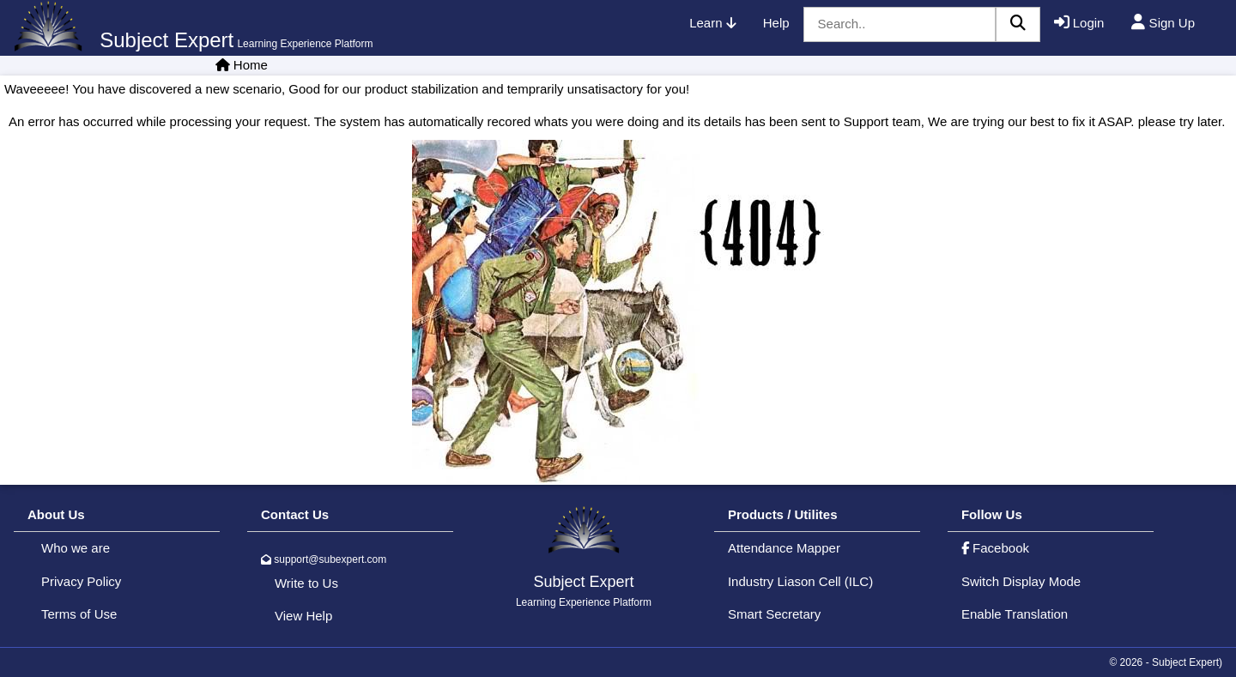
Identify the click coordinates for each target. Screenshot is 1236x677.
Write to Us (306, 583)
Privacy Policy (81, 581)
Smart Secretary (774, 614)
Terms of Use (79, 614)
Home (250, 64)
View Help (303, 615)
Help (776, 22)
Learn (712, 22)
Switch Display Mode (1021, 581)
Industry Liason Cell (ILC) (800, 581)
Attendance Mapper (784, 548)
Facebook (995, 548)
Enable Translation (1014, 614)
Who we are (75, 548)
